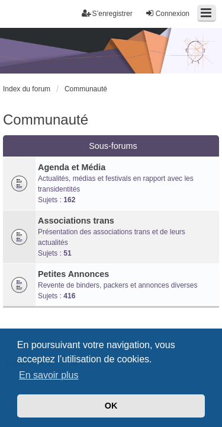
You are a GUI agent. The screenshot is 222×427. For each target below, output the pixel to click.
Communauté (45, 119)
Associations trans (76, 220)
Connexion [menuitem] (167, 13)
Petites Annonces (73, 274)
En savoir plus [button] (49, 375)
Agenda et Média (71, 167)
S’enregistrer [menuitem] (107, 13)
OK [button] (111, 405)
